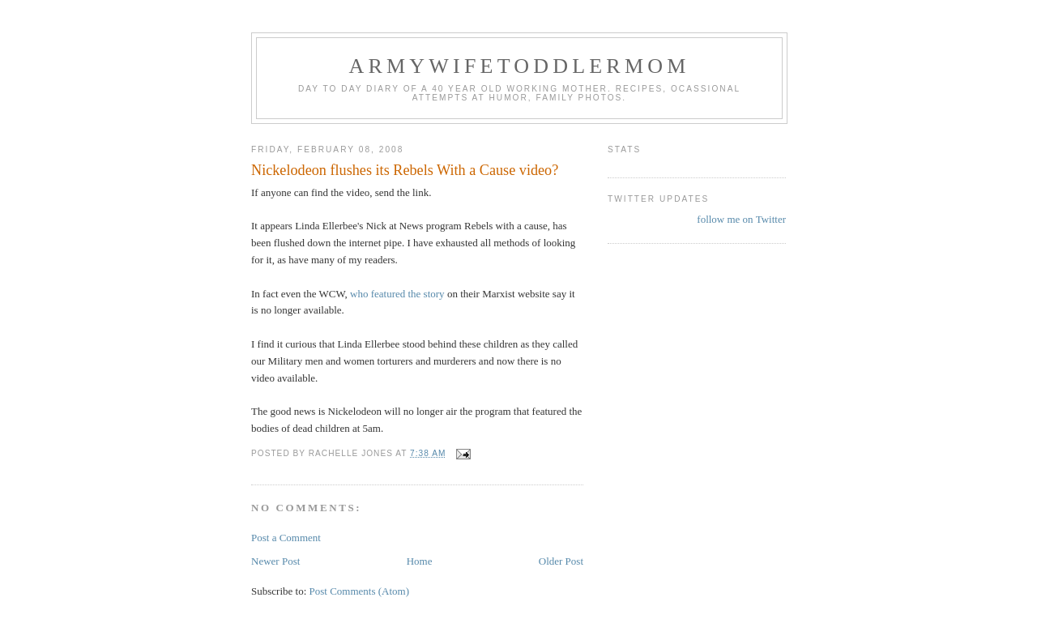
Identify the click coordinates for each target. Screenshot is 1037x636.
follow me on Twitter (741, 219)
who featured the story (397, 294)
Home (420, 561)
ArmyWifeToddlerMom (518, 66)
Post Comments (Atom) (359, 591)
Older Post (561, 561)
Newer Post (275, 561)
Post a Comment (286, 537)
